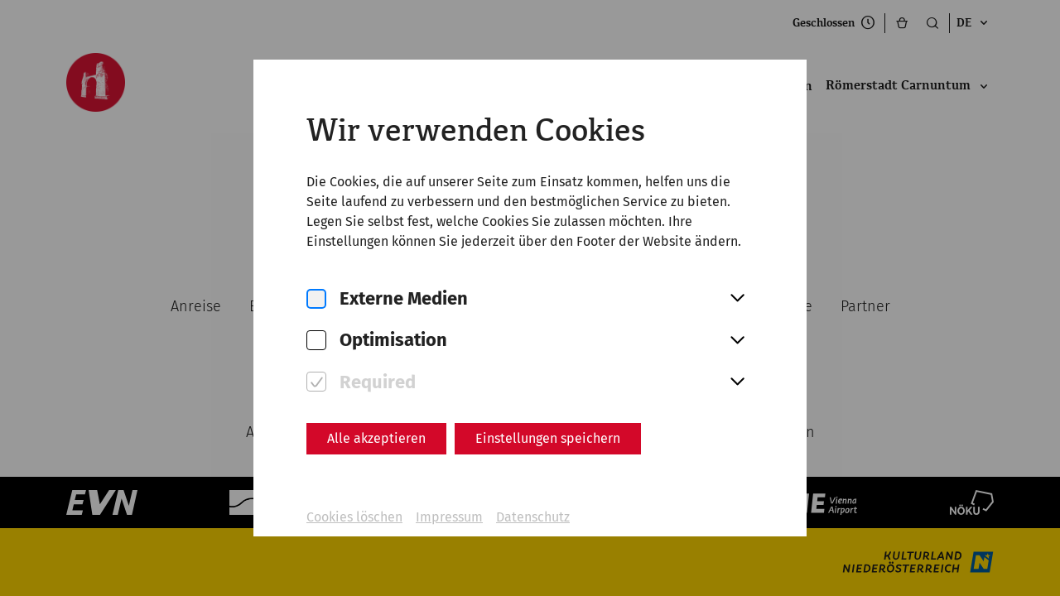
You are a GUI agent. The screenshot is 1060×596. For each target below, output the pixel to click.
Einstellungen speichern (547, 438)
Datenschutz (533, 517)
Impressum (449, 517)
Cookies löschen (354, 517)
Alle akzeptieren (376, 438)
